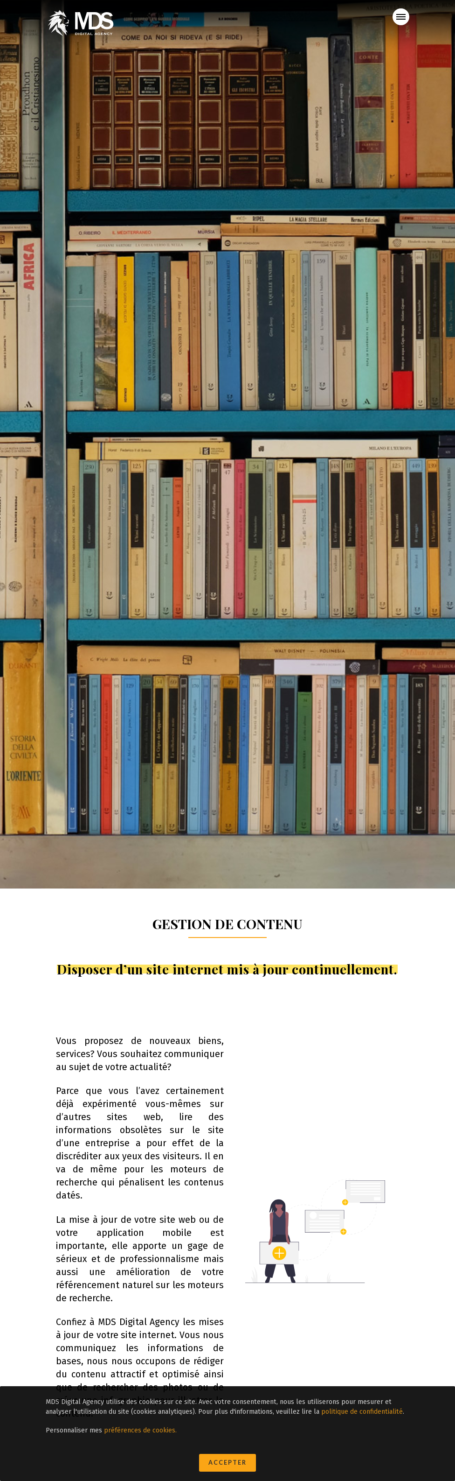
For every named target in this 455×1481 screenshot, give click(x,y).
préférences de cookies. (140, 1430)
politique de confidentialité (362, 1412)
